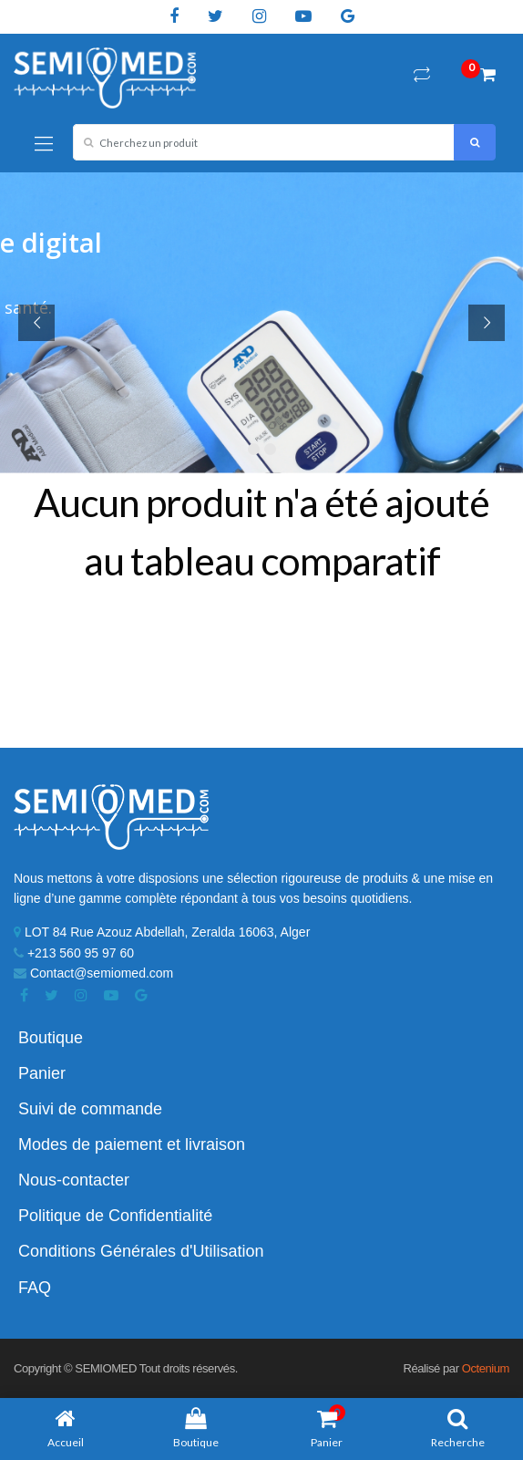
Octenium (485, 1368)
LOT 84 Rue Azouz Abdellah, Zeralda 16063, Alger (162, 932)
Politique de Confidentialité (115, 1215)
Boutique (50, 1038)
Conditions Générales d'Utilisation (141, 1251)
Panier (42, 1073)
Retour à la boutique (262, 650)
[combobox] (264, 142)
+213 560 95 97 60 (74, 953)
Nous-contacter (73, 1180)
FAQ (34, 1288)
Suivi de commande (90, 1109)
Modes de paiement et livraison (131, 1144)
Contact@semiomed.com (93, 973)
